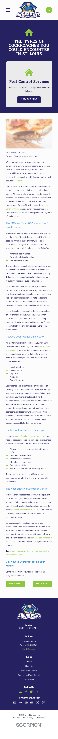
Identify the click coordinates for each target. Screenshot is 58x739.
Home (29, 661)
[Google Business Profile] (20, 692)
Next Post (42, 583)
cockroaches (19, 180)
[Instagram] (31, 692)
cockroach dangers (14, 554)
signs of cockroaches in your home (30, 436)
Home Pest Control (29, 670)
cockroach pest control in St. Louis (25, 509)
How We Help (29, 99)
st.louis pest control (40, 551)
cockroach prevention (21, 551)
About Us (29, 666)
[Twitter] (37, 692)
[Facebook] (26, 692)
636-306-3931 (29, 628)
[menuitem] (16, 718)
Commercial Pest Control (29, 675)
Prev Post (15, 583)
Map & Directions (29, 649)
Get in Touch (29, 679)
